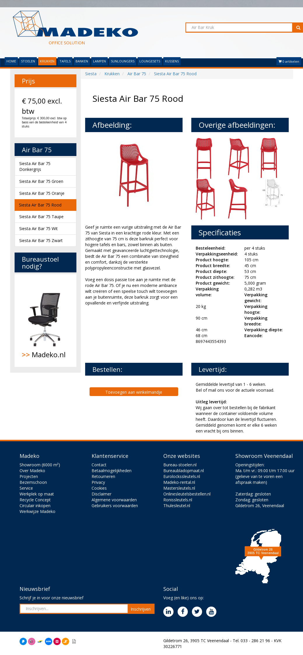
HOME (11, 61)
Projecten (29, 476)
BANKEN (82, 61)
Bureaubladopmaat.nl (183, 470)
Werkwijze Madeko (37, 511)
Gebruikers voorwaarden (115, 505)
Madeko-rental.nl (179, 482)
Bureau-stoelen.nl (180, 464)
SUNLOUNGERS (122, 61)
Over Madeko (32, 470)
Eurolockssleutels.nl (181, 476)
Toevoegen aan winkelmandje (133, 392)
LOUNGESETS (149, 61)
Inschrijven (141, 609)
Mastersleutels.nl (179, 488)
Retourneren (103, 476)
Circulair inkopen (35, 505)
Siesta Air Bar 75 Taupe (41, 216)
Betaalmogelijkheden (112, 470)
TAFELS (65, 61)
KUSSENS (172, 61)
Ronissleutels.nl (177, 499)
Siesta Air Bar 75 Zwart (41, 240)
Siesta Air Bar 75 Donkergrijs (34, 166)
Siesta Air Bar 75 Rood (40, 205)
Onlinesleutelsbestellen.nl (187, 494)
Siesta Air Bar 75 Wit (38, 228)
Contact (99, 464)
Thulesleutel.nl (176, 505)
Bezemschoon (33, 482)
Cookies (99, 488)
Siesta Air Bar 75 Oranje (41, 193)
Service (26, 488)
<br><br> (129, 333)
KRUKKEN (47, 61)
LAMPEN (99, 61)
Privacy (98, 482)
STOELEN (28, 61)
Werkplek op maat (37, 494)
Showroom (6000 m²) (40, 464)
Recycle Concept (35, 499)
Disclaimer (101, 494)
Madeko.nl (45, 320)
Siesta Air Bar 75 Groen (41, 181)
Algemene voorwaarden (114, 499)
